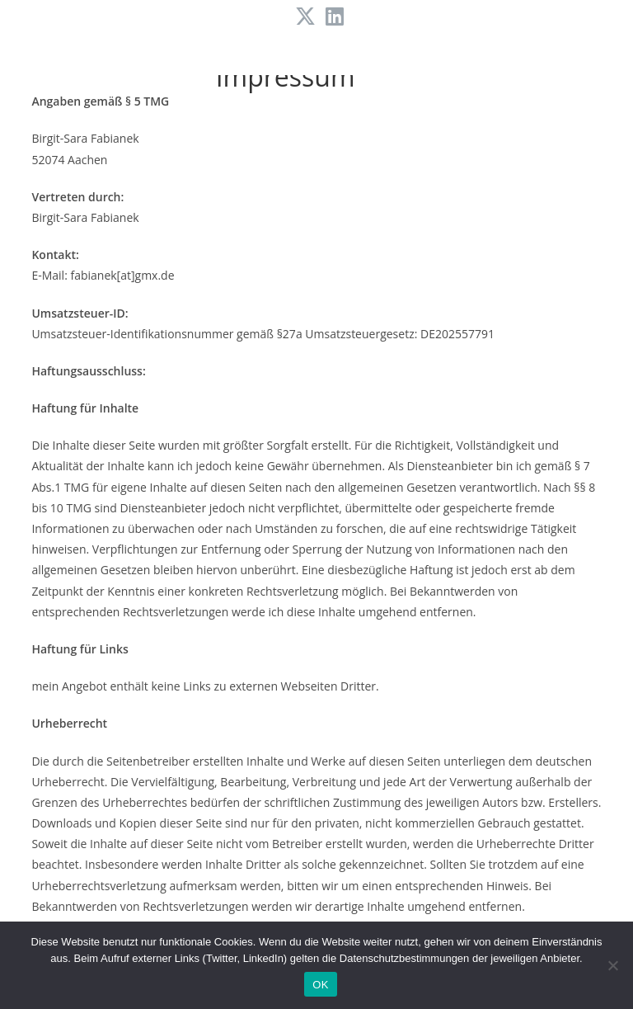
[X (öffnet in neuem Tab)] (305, 17)
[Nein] (612, 965)
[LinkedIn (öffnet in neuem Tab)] (332, 17)
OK (320, 984)
